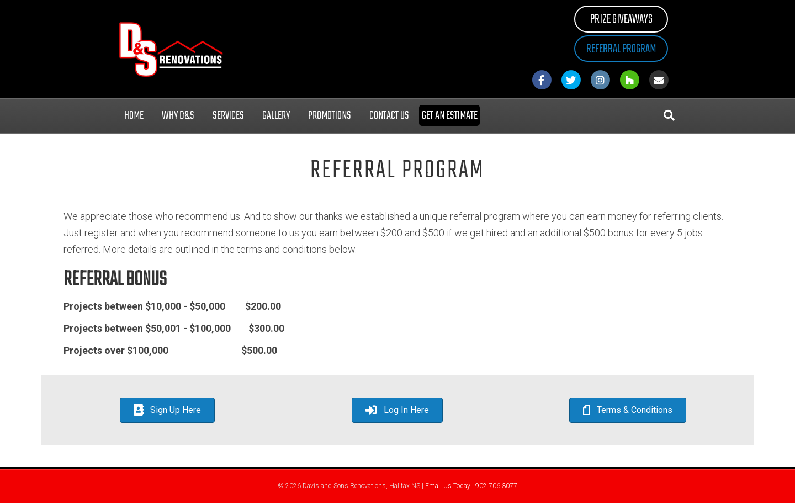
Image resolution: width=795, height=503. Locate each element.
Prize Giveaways (621, 19)
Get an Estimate (450, 116)
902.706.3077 (496, 486)
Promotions (329, 116)
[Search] (669, 115)
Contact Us (389, 116)
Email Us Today (447, 486)
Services (228, 116)
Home (134, 116)
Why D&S (178, 116)
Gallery (276, 116)
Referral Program (621, 49)
